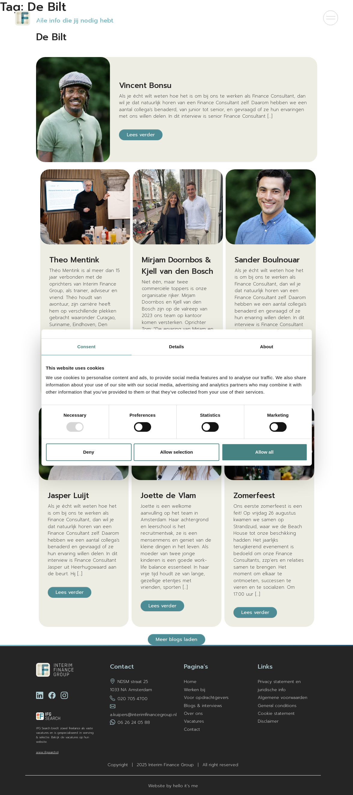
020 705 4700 (132, 699)
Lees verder (141, 134)
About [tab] (266, 346)
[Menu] (330, 18)
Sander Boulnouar (267, 260)
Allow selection (176, 452)
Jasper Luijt (68, 495)
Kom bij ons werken (234, 18)
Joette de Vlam (168, 495)
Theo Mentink (74, 260)
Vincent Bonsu (145, 85)
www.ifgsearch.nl (47, 752)
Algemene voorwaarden (282, 697)
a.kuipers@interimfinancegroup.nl (143, 715)
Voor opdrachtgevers (290, 18)
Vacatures (194, 721)
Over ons (193, 713)
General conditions (277, 706)
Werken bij (194, 690)
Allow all (264, 452)
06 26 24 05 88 (133, 722)
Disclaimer (268, 721)
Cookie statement (276, 713)
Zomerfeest (254, 495)
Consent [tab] (86, 346)
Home (190, 682)
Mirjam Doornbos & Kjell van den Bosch (177, 265)
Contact (192, 729)
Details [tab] (176, 346)
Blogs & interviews (203, 706)
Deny (88, 452)
